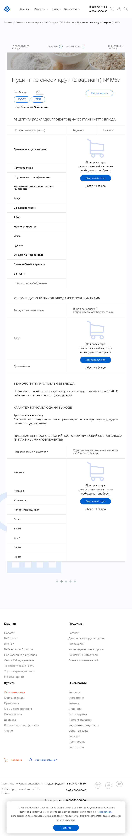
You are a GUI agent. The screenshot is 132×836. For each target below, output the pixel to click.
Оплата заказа (13, 714)
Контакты (74, 692)
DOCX (22, 99)
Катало (74, 633)
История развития (80, 719)
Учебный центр (14, 676)
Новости (9, 633)
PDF (38, 99)
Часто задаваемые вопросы (86, 649)
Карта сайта (76, 747)
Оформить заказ (14, 692)
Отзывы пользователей (83, 660)
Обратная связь (78, 730)
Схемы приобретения (18, 708)
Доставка (10, 719)
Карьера (74, 736)
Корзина (13, 760)
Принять (66, 827)
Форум (8, 730)
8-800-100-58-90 (98, 11)
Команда (74, 703)
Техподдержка (78, 714)
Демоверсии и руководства (86, 638)
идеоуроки (76, 643)
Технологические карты (19, 665)
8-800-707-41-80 (98, 7)
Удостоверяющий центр (19, 671)
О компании (71, 9)
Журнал (9, 643)
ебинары (10, 638)
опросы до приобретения (21, 725)
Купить (56, 9)
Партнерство (77, 741)
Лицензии (75, 708)
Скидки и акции (14, 697)
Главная (25, 9)
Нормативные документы (20, 654)
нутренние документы (84, 725)
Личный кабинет (43, 760)
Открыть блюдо (96, 178)
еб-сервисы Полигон (18, 649)
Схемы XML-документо (19, 660)
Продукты (40, 9)
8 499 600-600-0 (76, 790)
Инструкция (76, 46)
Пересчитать (99, 93)
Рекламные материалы (83, 654)
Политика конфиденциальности (22, 783)
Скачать (55, 46)
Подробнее (105, 811)
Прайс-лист (11, 703)
